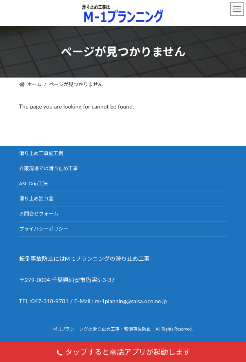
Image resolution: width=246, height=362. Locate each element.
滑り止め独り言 (36, 198)
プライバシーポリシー (43, 229)
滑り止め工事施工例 (41, 153)
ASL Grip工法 (33, 183)
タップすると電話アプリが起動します (123, 352)
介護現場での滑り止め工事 (48, 168)
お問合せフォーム (38, 214)
